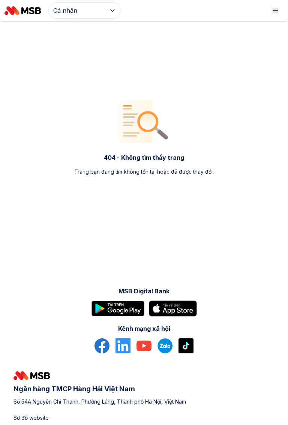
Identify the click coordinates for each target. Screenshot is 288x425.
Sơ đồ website (31, 417)
